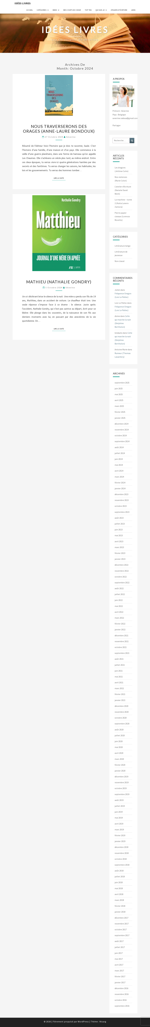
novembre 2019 (122, 782)
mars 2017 (119, 970)
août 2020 (119, 729)
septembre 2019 (122, 794)
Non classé (119, 261)
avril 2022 (119, 612)
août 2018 (119, 870)
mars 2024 (119, 476)
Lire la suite (60, 178)
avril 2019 (119, 823)
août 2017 (119, 941)
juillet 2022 (120, 594)
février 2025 (120, 412)
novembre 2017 (122, 923)
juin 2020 (119, 741)
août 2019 (119, 800)
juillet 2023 (120, 523)
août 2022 (119, 588)
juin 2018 (119, 882)
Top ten (88, 10)
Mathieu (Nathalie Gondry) (58, 281)
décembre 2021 (121, 635)
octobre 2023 (121, 506)
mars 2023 (119, 547)
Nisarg (102, 1021)
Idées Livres (22, 3)
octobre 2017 (121, 929)
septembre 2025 (122, 382)
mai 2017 (119, 959)
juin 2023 (119, 529)
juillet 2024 (120, 453)
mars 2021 (119, 688)
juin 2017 (119, 953)
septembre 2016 (122, 1006)
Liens (133, 10)
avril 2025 (119, 400)
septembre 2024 (122, 441)
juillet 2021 (120, 665)
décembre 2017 (121, 917)
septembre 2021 (122, 653)
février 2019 (120, 835)
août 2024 (119, 447)
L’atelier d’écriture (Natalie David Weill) (123, 190)
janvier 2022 (120, 629)
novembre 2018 (122, 853)
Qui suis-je (100, 10)
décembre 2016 (121, 988)
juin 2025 (119, 388)
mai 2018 (119, 888)
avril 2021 (119, 682)
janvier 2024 (120, 488)
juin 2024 (119, 459)
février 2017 (120, 976)
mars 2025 (119, 406)
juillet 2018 (120, 876)
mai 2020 (119, 747)
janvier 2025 (120, 418)
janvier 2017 (120, 982)
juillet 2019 (120, 806)
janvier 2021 (120, 700)
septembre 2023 (122, 512)
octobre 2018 (121, 859)
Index (55, 10)
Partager (116, 125)
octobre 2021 (121, 647)
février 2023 (120, 553)
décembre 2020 (121, 706)
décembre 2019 (121, 776)
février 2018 (120, 906)
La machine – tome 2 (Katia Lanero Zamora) (123, 203)
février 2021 (120, 694)
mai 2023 (119, 535)
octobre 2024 (121, 435)
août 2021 (119, 659)
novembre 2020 (122, 712)
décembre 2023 (121, 494)
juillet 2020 (120, 735)
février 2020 (120, 764)
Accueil (29, 10)
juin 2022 (119, 600)
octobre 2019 (121, 788)
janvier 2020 (120, 770)
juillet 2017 (120, 947)
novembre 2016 (122, 994)
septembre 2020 (122, 723)
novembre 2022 (122, 570)
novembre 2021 (122, 641)
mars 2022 (119, 617)
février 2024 (120, 482)
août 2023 (119, 517)
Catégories (42, 10)
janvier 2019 (120, 841)
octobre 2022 (121, 576)
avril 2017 (119, 964)
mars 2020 (119, 759)
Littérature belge (122, 245)
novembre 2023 (122, 500)
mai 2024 (119, 465)
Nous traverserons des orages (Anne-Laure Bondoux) (59, 128)
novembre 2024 (122, 429)
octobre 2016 (121, 1000)
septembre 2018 (122, 864)
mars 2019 (119, 829)
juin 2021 (119, 670)
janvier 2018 (120, 911)
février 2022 (120, 623)
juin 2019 (119, 811)
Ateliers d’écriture (119, 10)
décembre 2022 (121, 564)
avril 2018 (119, 894)
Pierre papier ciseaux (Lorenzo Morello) (122, 216)
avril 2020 (119, 753)
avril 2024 (119, 470)
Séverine (71, 137)
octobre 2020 (121, 717)
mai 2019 (119, 817)
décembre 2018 (121, 847)
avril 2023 (119, 541)
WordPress (83, 1021)
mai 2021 (119, 676)
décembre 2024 (121, 423)
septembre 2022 (122, 582)
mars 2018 (119, 900)
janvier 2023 (120, 559)
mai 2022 (119, 606)
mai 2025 (119, 394)
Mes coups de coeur (72, 10)
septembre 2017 (122, 935)
